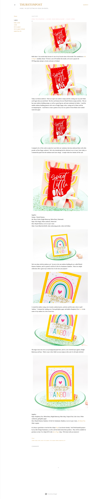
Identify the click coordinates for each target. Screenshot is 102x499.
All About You (81, 421)
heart (80, 309)
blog (57, 427)
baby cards (17, 22)
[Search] (85, 5)
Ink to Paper (56, 432)
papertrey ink (17, 31)
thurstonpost (31, 4)
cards (15, 25)
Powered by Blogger (51, 494)
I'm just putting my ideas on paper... (36, 8)
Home (22, 8)
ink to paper (17, 27)
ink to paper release (19, 29)
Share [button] (15, 16)
